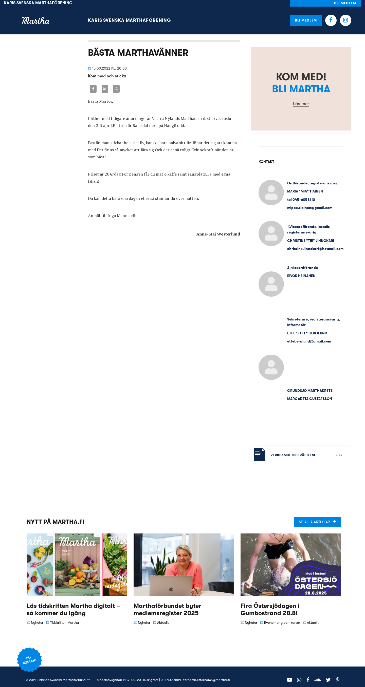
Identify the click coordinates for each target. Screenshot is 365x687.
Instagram (345, 13)
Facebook (331, 13)
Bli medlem (306, 14)
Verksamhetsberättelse (293, 448)
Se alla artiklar (314, 515)
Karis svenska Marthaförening (129, 13)
